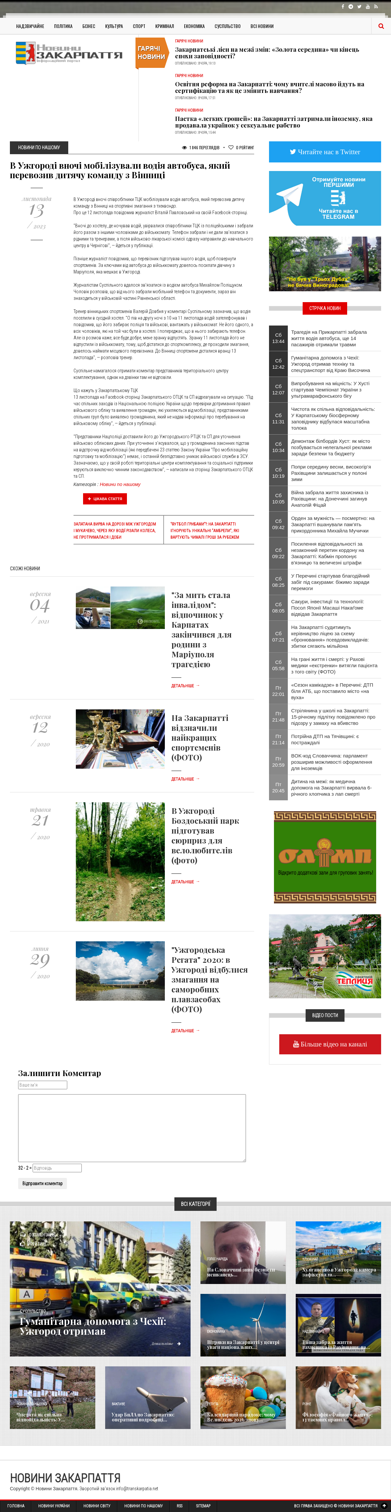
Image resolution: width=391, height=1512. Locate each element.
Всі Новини (262, 25)
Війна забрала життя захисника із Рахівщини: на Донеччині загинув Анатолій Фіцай (329, 499)
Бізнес (88, 25)
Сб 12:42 (278, 364)
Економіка (194, 25)
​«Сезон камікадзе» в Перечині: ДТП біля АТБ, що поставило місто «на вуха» (332, 691)
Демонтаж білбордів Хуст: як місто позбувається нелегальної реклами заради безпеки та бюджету (331, 447)
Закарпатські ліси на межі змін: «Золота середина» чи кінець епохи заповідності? (267, 52)
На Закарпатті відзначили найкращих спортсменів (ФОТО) (199, 737)
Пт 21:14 (278, 739)
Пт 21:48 (278, 717)
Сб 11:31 (278, 418)
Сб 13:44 (278, 338)
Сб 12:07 (278, 389)
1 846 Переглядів (201, 147)
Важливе (118, 1404)
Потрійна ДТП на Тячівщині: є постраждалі (325, 739)
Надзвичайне (30, 25)
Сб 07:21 (278, 636)
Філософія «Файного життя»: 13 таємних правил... (337, 1417)
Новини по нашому (120, 484)
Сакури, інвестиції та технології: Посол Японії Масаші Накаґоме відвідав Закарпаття (327, 608)
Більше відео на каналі (333, 1044)
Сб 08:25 (278, 582)
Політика (63, 25)
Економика (216, 1331)
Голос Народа (217, 1259)
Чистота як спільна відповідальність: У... (40, 1417)
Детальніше (185, 686)
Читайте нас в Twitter (328, 151)
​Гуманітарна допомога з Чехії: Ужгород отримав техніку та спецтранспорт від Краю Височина (330, 364)
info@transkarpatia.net (137, 1488)
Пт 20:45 (278, 787)
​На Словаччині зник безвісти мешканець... (241, 1272)
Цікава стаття (105, 499)
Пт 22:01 (278, 691)
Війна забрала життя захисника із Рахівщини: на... (336, 1344)
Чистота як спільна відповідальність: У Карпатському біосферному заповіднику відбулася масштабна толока (333, 418)
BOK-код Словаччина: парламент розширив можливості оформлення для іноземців (331, 762)
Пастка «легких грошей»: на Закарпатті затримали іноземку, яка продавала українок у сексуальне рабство (274, 122)
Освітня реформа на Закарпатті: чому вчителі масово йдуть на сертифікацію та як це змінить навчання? (269, 87)
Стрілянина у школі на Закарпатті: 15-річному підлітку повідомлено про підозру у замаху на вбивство (333, 717)
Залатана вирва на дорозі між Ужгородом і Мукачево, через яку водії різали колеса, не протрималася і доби (115, 531)
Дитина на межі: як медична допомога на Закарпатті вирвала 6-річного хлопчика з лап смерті (331, 788)
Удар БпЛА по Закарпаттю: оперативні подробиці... (143, 1417)
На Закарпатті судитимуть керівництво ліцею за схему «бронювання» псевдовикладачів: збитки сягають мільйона (330, 636)
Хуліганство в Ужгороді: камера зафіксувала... (339, 1272)
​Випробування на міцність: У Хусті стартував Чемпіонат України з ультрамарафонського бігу (330, 390)
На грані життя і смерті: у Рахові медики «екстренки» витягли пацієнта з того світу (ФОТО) (334, 665)
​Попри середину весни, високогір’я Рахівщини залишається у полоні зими (331, 473)
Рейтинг (241, 147)
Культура (114, 25)
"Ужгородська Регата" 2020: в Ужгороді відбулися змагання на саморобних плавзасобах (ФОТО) (209, 979)
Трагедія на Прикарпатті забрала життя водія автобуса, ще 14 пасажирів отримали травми (329, 338)
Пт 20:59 (278, 762)
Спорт (139, 25)
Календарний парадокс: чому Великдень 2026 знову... (241, 1417)
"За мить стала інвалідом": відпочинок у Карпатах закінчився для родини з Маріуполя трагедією (201, 629)
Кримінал (164, 25)
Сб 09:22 (278, 553)
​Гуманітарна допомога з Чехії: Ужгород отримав (93, 1325)
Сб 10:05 (278, 498)
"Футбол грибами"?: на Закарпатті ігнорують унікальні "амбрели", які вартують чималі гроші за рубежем (204, 531)
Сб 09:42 (278, 524)
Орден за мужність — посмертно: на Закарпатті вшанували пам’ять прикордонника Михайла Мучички (333, 524)
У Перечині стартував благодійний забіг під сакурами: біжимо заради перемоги (330, 582)
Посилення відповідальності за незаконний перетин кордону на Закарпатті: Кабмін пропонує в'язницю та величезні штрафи (327, 553)
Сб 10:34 (278, 447)
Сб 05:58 (278, 665)
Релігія (212, 1404)
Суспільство (228, 25)
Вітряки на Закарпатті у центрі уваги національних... (243, 1344)
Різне (306, 1404)
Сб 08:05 (278, 607)
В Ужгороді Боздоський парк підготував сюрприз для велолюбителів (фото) (205, 835)
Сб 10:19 (278, 473)
